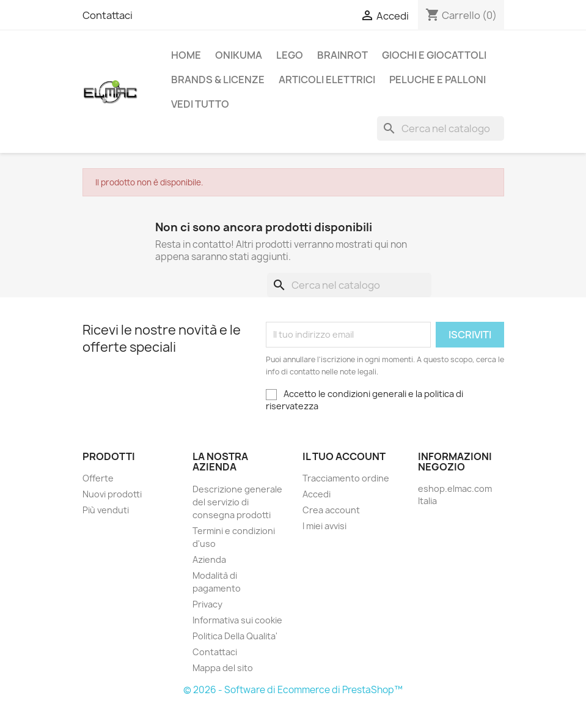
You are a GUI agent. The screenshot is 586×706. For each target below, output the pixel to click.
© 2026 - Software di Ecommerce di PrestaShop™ (293, 689)
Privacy (207, 604)
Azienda (209, 559)
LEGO (289, 55)
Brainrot (342, 55)
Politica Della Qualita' (234, 636)
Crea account (331, 510)
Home (186, 55)
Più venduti (105, 510)
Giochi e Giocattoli (434, 55)
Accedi (316, 494)
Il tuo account (344, 456)
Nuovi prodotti (112, 494)
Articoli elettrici (327, 79)
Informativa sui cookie (237, 620)
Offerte (98, 478)
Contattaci (107, 15)
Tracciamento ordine (345, 478)
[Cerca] (440, 128)
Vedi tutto (200, 104)
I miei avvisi (324, 526)
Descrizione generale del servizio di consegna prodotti (237, 502)
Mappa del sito (222, 668)
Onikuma (238, 55)
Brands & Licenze (218, 79)
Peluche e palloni (437, 79)
